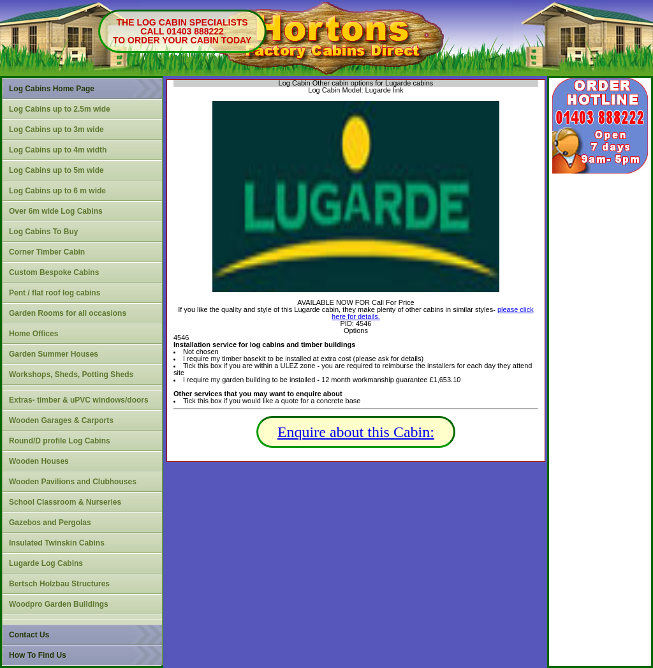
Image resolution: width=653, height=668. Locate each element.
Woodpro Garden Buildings (58, 604)
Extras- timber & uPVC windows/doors (79, 400)
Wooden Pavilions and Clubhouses (72, 481)
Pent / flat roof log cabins (54, 292)
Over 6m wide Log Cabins (56, 211)
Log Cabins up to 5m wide (56, 170)
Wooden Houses (39, 461)
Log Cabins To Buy (43, 231)
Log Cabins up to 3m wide (56, 129)
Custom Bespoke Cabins (54, 272)
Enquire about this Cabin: (355, 432)
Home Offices (33, 333)
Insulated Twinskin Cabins (57, 542)
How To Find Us (37, 655)
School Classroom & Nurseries (65, 502)
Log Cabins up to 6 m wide (57, 190)
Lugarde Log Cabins (46, 563)
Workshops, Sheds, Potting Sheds (71, 374)
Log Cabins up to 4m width (57, 149)
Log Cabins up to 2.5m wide (59, 109)
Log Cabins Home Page (51, 88)
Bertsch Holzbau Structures (59, 583)
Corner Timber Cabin (47, 252)
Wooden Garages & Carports (61, 420)
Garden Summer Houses (53, 354)
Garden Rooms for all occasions (67, 313)
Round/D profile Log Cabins (59, 440)
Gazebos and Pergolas (50, 522)
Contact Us (29, 634)
